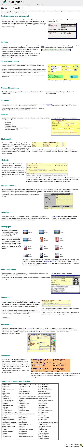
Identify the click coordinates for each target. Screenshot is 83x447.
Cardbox (4, 5)
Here (49, 19)
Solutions (16, 5)
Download (40, 5)
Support (27, 5)
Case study (48, 91)
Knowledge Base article (50, 261)
